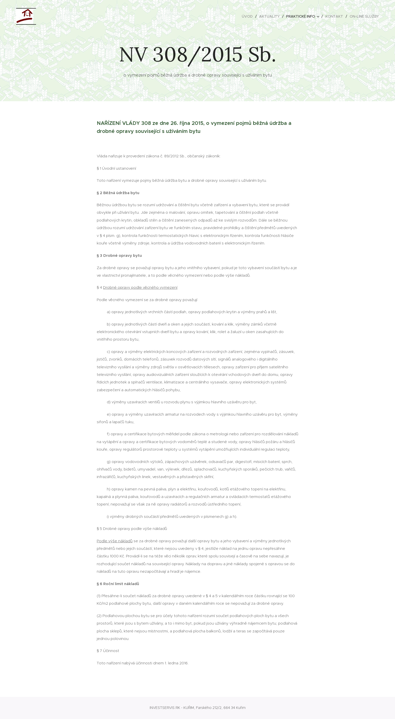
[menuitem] (249, 16)
